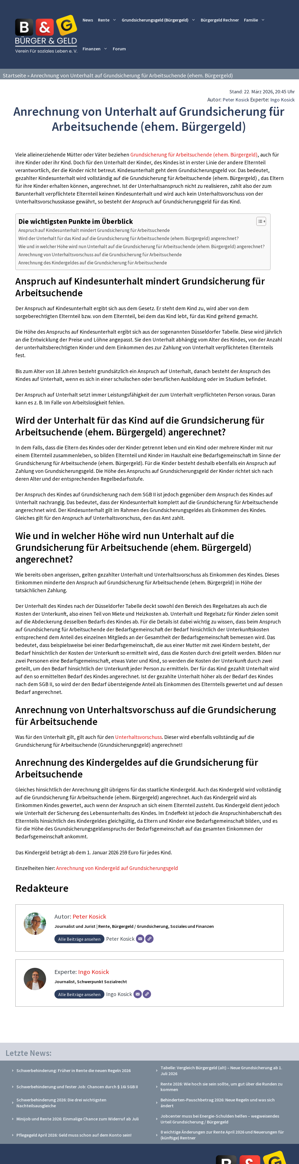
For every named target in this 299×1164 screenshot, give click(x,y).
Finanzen (96, 48)
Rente (108, 20)
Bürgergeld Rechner (220, 20)
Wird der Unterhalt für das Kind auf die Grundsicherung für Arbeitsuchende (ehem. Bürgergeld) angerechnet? (128, 238)
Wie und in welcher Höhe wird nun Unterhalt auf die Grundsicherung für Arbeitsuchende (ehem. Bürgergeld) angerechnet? (141, 246)
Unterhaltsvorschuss (138, 737)
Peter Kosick (236, 99)
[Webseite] (149, 939)
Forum (119, 48)
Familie (256, 20)
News (88, 20)
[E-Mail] (140, 939)
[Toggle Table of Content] (258, 221)
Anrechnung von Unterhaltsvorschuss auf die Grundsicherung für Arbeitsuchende (100, 255)
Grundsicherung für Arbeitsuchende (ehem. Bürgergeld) (193, 154)
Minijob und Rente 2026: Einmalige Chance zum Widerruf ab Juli (77, 1119)
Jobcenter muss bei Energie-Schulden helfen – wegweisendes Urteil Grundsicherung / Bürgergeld (220, 1119)
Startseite (14, 75)
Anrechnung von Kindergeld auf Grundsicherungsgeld (117, 868)
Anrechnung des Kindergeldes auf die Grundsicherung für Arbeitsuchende (92, 263)
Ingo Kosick (282, 99)
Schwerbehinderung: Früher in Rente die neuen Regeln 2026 (73, 1070)
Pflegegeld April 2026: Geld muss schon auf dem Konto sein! (73, 1135)
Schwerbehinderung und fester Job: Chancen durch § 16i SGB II (77, 1086)
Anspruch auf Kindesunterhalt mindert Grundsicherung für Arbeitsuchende (94, 230)
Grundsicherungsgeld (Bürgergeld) (160, 20)
